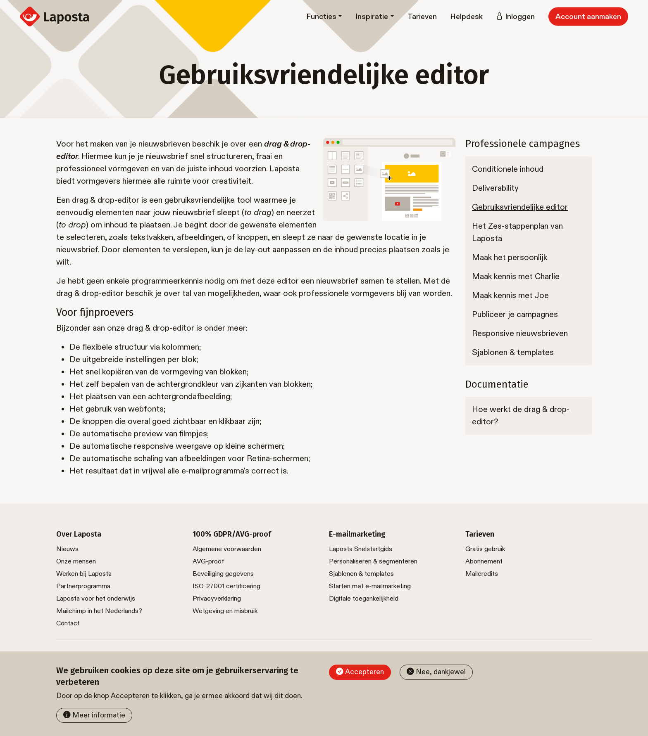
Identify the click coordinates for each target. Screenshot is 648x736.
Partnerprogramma (83, 586)
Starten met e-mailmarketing (370, 586)
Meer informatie (98, 715)
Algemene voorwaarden (227, 549)
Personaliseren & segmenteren (373, 561)
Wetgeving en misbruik (225, 611)
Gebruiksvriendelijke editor (520, 207)
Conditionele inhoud (507, 169)
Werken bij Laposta (84, 574)
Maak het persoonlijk (509, 257)
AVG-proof (208, 561)
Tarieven (422, 16)
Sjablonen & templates (513, 352)
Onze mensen (76, 561)
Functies (321, 16)
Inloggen (520, 16)
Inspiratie (371, 16)
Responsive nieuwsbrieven (520, 333)
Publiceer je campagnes (515, 314)
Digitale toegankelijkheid (363, 598)
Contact (68, 623)
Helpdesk (466, 16)
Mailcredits (481, 574)
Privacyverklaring (217, 598)
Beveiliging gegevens (223, 574)
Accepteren (364, 672)
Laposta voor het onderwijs (95, 598)
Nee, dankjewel (441, 672)
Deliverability (495, 188)
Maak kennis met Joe (510, 295)
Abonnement (484, 561)
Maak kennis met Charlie (516, 276)
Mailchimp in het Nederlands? (99, 611)
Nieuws (67, 549)
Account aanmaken (588, 16)
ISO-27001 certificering (226, 586)
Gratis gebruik (485, 549)
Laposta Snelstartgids (360, 549)
